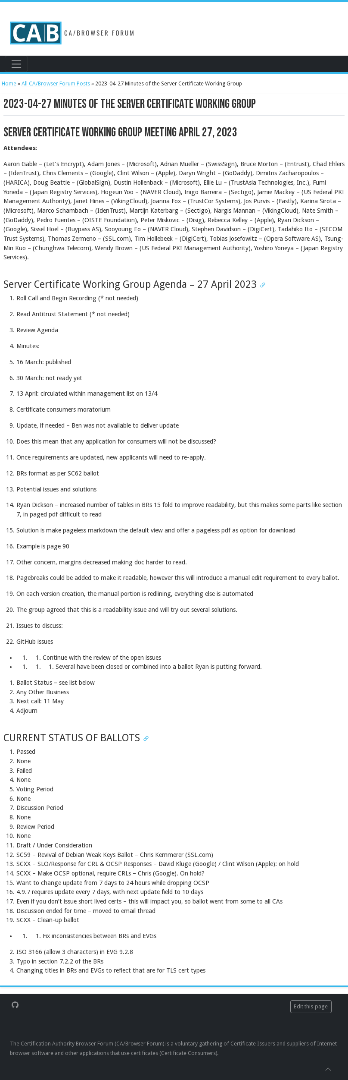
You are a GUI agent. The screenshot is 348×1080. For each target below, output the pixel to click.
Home (9, 83)
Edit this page (311, 1006)
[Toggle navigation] (16, 64)
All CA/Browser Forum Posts (56, 83)
